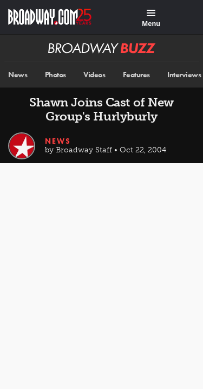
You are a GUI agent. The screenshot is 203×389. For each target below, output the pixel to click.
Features (136, 74)
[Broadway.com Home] (49, 17)
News (17, 74)
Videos (94, 74)
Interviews (184, 74)
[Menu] (151, 19)
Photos (55, 74)
